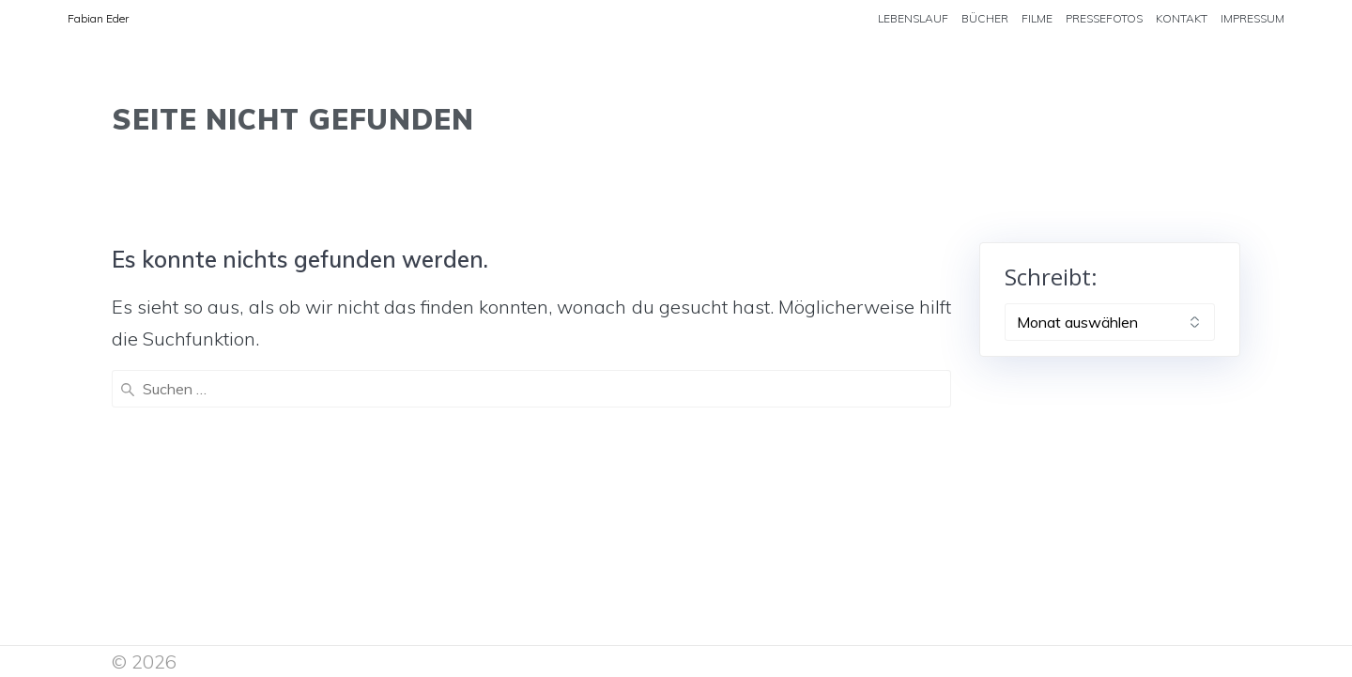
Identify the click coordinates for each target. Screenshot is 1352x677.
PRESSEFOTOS (1104, 18)
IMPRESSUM (1252, 18)
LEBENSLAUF (913, 18)
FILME (1037, 18)
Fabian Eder (98, 18)
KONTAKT (1181, 18)
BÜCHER (984, 18)
